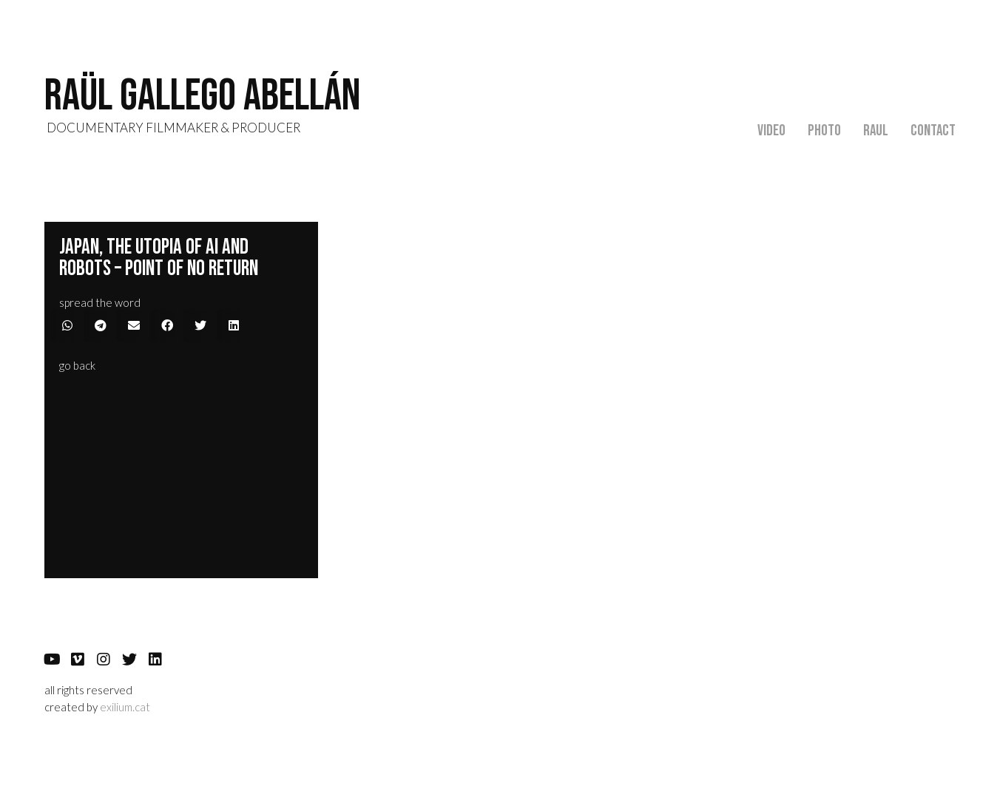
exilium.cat (125, 706)
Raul (875, 130)
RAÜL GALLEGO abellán (202, 96)
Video (771, 130)
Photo (824, 130)
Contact (933, 130)
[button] (77, 365)
